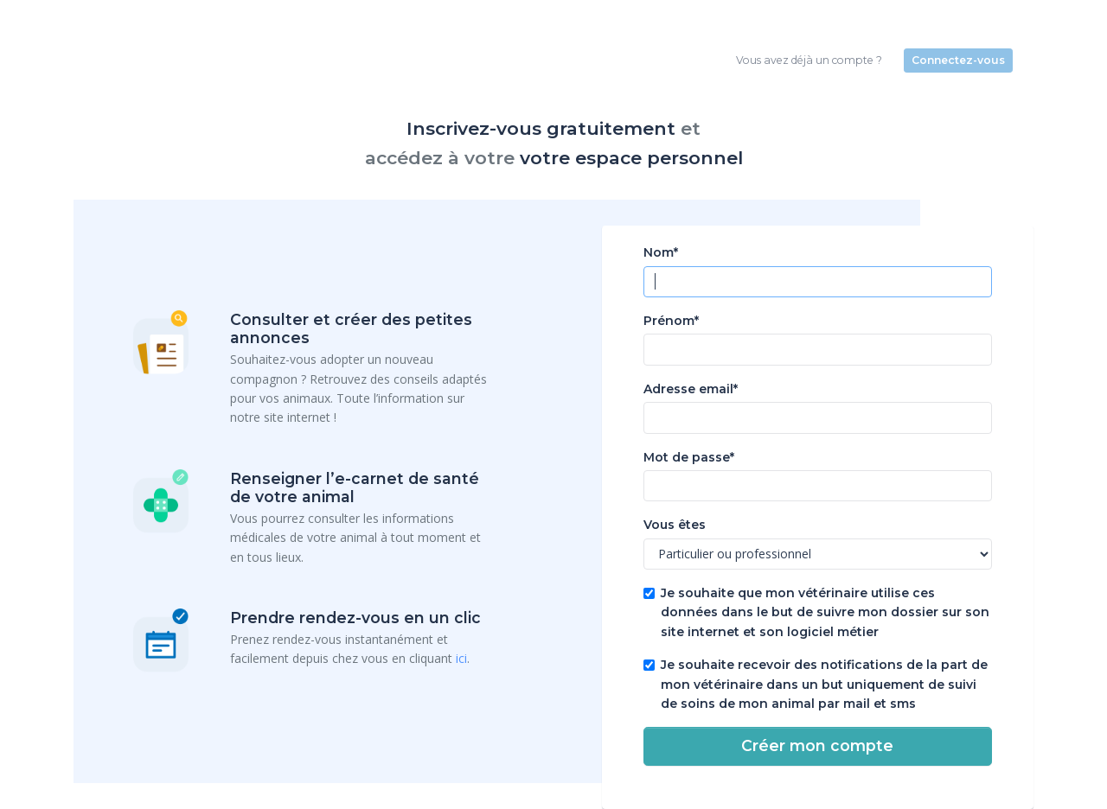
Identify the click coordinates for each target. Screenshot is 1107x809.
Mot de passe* (688, 457)
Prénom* (671, 320)
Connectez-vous (958, 60)
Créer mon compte (817, 745)
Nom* (660, 252)
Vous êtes (674, 524)
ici (461, 658)
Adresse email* (690, 389)
